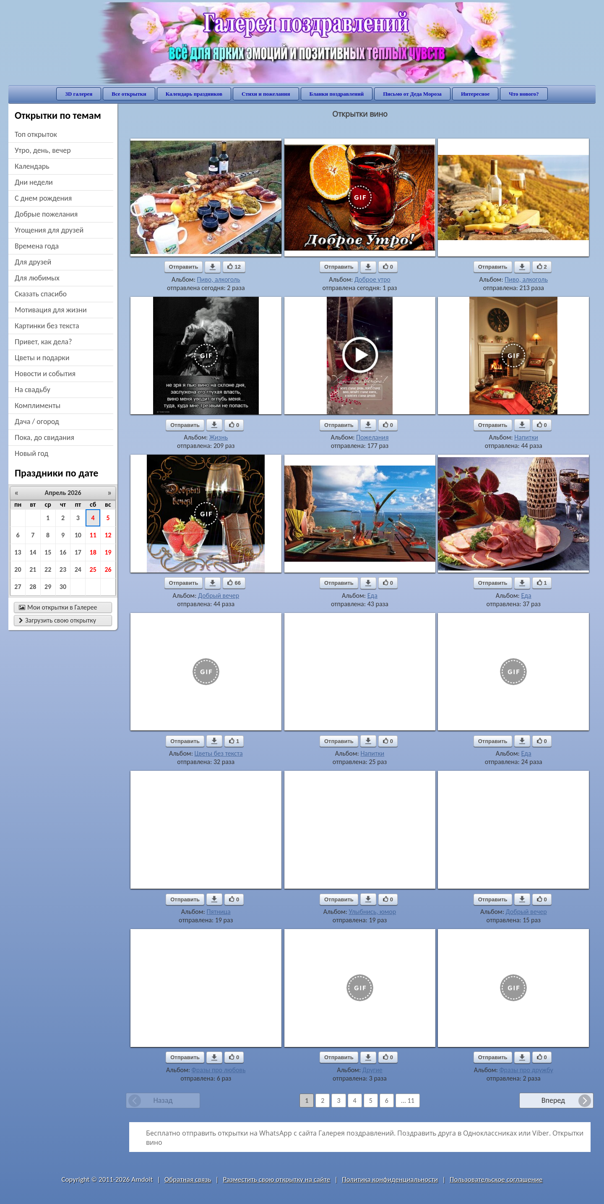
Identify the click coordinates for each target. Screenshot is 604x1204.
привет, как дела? (43, 341)
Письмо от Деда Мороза (412, 94)
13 (17, 552)
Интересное (475, 94)
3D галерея (78, 94)
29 (47, 587)
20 (17, 569)
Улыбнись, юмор (372, 912)
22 (47, 569)
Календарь (32, 166)
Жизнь (218, 437)
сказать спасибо (41, 293)
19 (107, 552)
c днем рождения (43, 198)
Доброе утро (372, 279)
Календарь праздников (194, 94)
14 (32, 552)
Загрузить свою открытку (57, 620)
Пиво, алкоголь (218, 279)
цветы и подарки (42, 357)
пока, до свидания (44, 437)
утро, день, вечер (43, 150)
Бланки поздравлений (337, 94)
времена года (37, 246)
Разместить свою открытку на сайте (276, 1179)
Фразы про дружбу (526, 1070)
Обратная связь (187, 1179)
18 (93, 552)
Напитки (526, 437)
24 (78, 569)
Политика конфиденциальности (390, 1179)
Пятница (218, 912)
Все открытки (129, 94)
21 (32, 569)
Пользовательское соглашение (496, 1179)
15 (47, 552)
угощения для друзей (49, 230)
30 (63, 587)
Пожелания (372, 437)
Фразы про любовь (219, 1070)
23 (63, 569)
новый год (31, 453)
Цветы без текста (219, 753)
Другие (372, 1070)
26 (107, 569)
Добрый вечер (218, 595)
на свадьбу (32, 389)
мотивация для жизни (51, 309)
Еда (372, 595)
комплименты (37, 405)
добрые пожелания (46, 214)
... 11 (407, 1101)
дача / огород (37, 421)
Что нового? (524, 94)
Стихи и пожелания (266, 94)
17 (78, 552)
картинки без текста (47, 325)
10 (78, 535)
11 (93, 535)
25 (93, 569)
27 (17, 587)
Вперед (553, 1100)
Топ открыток (36, 134)
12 (107, 535)
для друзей (33, 262)
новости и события (45, 373)
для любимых (37, 278)
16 (63, 552)
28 (32, 587)
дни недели (34, 182)
